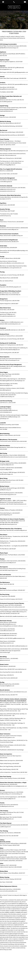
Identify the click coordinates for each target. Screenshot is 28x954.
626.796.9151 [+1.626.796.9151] (12, 312)
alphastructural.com (5, 660)
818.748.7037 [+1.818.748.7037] (11, 67)
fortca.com (24, 691)
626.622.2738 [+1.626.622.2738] (14, 769)
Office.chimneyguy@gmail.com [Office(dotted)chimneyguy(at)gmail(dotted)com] (7, 164)
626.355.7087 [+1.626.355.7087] (14, 835)
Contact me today (12, 895)
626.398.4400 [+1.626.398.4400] (24, 825)
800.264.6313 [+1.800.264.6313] (21, 541)
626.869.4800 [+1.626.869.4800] (22, 463)
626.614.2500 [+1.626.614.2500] (23, 858)
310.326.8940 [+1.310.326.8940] (16, 889)
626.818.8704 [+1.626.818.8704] (22, 78)
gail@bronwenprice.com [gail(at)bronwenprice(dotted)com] (19, 638)
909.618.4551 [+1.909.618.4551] (17, 832)
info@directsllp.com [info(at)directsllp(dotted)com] (5, 294)
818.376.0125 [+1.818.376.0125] (9, 504)
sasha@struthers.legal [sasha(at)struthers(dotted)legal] (5, 650)
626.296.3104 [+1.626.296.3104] (10, 309)
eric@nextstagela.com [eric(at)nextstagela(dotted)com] (5, 376)
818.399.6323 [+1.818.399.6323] (21, 378)
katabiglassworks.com (21, 786)
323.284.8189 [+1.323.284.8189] (13, 163)
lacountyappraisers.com (6, 69)
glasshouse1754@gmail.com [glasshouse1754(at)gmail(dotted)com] (7, 314)
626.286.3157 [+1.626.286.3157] (15, 352)
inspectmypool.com (13, 570)
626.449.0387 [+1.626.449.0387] (15, 763)
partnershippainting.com (6, 514)
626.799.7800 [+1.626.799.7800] (8, 638)
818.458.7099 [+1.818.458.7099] (4, 394)
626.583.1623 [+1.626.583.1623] (21, 472)
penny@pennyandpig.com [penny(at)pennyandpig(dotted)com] (21, 250)
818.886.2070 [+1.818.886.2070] (14, 241)
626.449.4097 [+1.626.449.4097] (15, 513)
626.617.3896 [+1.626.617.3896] (10, 92)
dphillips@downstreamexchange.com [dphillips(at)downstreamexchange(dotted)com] (9, 47)
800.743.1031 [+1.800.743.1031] (23, 46)
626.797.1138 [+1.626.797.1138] (22, 850)
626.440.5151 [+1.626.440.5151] (12, 117)
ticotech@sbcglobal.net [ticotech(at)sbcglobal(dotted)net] (6, 101)
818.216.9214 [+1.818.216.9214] (7, 235)
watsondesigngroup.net (6, 412)
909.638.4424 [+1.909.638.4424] (21, 455)
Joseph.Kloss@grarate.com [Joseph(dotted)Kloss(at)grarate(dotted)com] (7, 464)
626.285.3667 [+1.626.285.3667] (20, 221)
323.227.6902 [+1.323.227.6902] (21, 554)
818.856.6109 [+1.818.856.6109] (13, 784)
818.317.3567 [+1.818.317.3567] (9, 366)
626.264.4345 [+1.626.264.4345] (10, 72)
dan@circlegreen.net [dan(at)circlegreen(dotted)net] (5, 826)
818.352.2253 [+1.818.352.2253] (3, 737)
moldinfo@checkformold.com (7, 457)
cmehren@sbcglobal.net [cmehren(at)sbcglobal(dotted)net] (6, 181)
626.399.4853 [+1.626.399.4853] (21, 778)
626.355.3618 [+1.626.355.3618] (10, 87)
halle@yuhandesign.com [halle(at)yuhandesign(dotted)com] (14, 416)
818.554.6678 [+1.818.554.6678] (21, 135)
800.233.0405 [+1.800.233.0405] (19, 132)
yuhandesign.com (4, 418)
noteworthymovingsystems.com (8, 494)
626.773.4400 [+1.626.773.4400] (13, 214)
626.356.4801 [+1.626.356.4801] (13, 633)
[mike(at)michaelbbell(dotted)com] (25, 2)
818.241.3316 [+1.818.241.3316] (18, 672)
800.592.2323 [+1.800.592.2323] (15, 441)
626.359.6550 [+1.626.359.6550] (11, 596)
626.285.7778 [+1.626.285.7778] (14, 694)
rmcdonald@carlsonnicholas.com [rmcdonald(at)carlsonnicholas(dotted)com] (8, 635)
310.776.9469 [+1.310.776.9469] (13, 383)
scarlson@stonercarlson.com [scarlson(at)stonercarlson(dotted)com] (7, 630)
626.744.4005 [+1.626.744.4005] (22, 857)
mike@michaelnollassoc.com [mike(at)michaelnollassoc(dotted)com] (20, 616)
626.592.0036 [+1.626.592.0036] (14, 277)
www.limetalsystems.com (14, 324)
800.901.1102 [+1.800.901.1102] (14, 678)
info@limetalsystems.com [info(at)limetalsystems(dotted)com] (16, 322)
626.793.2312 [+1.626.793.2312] (17, 435)
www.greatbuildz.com (5, 368)
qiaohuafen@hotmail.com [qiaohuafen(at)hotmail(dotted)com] (21, 84)
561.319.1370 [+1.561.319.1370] (21, 330)
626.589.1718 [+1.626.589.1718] (10, 584)
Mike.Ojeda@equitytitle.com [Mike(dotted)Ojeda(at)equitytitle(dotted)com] (7, 819)
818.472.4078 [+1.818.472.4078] (22, 107)
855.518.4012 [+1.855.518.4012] (19, 860)
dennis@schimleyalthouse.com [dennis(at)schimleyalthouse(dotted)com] (7, 624)
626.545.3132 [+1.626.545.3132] (18, 879)
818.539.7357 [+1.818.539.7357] (12, 394)
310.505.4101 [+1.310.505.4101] (20, 740)
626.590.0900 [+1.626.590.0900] (15, 374)
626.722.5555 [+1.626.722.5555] (12, 402)
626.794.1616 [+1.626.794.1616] (19, 480)
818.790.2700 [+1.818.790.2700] (3, 55)
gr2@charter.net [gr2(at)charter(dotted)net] (19, 67)
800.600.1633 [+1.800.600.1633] (10, 749)
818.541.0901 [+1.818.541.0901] (23, 441)
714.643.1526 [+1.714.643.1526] (9, 882)
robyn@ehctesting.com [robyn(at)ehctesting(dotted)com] (17, 235)
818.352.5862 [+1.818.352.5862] (18, 158)
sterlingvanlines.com (5, 543)
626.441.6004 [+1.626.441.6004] (18, 492)
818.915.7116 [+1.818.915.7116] (11, 84)
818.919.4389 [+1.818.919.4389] (11, 250)
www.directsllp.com (15, 294)
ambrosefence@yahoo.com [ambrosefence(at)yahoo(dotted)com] (7, 263)
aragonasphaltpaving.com (6, 111)
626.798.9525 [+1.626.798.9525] (21, 187)
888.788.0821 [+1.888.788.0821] (14, 522)
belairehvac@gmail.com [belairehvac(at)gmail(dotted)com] (14, 349)
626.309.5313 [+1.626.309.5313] (15, 197)
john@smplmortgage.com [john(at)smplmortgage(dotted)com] (6, 474)
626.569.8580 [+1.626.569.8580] (18, 467)
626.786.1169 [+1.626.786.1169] (20, 275)
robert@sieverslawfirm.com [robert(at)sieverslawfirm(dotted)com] (7, 643)
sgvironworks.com (17, 267)
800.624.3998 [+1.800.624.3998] (3, 324)
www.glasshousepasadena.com (8, 316)
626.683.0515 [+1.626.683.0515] (8, 616)
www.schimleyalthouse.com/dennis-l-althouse (11, 626)
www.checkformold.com (21, 457)
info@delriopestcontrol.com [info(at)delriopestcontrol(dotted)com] (7, 806)
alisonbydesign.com (20, 380)
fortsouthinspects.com (13, 360)
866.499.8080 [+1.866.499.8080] (18, 867)
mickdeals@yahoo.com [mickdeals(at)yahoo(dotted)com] (6, 267)
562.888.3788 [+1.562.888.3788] (3, 522)
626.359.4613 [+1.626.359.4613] (17, 691)
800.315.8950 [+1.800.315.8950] (3, 449)
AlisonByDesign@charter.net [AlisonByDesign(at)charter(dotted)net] (7, 380)
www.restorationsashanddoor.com (8, 891)
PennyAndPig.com (4, 252)
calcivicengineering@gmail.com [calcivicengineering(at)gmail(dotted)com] (7, 798)
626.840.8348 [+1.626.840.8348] (12, 622)
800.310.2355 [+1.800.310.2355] (13, 865)
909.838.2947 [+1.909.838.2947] (21, 590)
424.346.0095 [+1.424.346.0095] (3, 570)
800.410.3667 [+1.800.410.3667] (14, 303)
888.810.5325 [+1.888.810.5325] (3, 578)
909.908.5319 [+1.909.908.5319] (3, 143)
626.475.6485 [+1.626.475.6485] (17, 817)
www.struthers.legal (5, 652)
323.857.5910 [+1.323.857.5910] (24, 545)
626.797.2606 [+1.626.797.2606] (15, 424)
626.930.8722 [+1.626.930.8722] (14, 804)
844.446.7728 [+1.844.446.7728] (3, 360)
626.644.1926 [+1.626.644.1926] (17, 766)
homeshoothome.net (5, 482)
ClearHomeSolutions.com (20, 504)
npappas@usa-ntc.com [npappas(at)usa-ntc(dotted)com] (5, 814)
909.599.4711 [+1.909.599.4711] (10, 675)
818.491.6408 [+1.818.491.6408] (19, 760)
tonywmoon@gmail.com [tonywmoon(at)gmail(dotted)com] (6, 469)
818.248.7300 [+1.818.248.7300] (11, 150)
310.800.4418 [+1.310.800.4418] (9, 170)
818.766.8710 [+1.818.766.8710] (19, 345)
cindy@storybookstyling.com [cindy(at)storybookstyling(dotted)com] (7, 396)
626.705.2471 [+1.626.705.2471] (19, 599)
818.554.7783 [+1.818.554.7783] (16, 613)
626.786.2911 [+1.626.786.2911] (10, 530)
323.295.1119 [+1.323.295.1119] (17, 745)
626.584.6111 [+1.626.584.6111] (19, 510)
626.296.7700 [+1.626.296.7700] (3, 155)
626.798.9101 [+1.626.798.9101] (24, 851)
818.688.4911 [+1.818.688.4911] (4, 416)
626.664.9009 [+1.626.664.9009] (12, 179)
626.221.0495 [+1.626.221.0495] (19, 336)
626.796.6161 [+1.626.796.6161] (11, 629)
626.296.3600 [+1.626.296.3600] (10, 646)
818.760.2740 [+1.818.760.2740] (4, 349)
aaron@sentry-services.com (7, 607)
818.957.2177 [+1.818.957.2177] (17, 123)
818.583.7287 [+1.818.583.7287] (11, 669)
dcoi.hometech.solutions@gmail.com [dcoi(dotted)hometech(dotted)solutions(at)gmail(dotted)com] (9, 229)
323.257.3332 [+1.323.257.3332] (19, 61)
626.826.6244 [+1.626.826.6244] (13, 247)
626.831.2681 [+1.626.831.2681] (17, 258)
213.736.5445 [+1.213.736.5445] (14, 173)
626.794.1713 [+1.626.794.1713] (20, 99)
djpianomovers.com (5, 538)
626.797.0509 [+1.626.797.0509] (3, 855)
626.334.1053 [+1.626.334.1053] (24, 536)
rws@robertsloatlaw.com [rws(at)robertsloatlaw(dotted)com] (21, 646)
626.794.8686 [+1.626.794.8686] (3, 429)
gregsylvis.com (17, 286)
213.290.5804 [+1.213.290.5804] (11, 641)
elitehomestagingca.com (6, 385)
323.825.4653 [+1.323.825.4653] (17, 605)
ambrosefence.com (19, 263)
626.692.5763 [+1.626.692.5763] (9, 467)
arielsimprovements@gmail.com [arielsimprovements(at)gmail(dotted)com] (8, 562)
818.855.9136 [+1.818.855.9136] (12, 666)
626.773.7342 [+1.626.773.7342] (20, 812)
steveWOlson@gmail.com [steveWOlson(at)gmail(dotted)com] (20, 530)
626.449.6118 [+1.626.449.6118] (9, 286)
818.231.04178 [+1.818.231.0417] (3, 757)
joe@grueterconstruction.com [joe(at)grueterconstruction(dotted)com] (7, 189)
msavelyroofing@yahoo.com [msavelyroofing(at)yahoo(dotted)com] (7, 685)
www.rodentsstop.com (20, 669)
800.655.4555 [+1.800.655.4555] (22, 843)
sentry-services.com (20, 607)
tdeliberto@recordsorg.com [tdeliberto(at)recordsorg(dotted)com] (19, 611)
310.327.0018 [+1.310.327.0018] (19, 792)
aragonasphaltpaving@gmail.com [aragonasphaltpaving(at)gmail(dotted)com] (8, 109)
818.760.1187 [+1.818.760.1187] (12, 548)
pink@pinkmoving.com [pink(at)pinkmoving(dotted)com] (5, 489)
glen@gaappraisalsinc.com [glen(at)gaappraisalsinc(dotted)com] (21, 72)
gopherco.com (11, 737)
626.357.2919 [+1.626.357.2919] (20, 488)
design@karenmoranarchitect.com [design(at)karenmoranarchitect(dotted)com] (8, 89)
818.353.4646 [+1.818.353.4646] (21, 560)
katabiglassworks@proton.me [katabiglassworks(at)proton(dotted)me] (7, 786)
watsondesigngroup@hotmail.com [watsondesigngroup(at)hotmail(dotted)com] (8, 410)
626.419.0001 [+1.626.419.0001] (15, 684)
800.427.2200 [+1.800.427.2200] (16, 845)
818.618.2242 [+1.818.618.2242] (24, 227)
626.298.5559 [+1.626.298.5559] (11, 205)
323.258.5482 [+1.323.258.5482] (14, 658)
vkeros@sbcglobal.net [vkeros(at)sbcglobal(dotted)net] (5, 390)
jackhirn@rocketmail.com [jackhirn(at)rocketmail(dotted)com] (11, 330)
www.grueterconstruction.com (7, 191)
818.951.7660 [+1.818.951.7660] (23, 772)
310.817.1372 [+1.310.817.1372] (22, 873)
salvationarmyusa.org (5, 215)
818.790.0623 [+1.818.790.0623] (6, 613)
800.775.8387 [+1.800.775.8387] (11, 211)
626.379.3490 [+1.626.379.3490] (20, 388)
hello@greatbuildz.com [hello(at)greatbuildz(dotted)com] (19, 366)
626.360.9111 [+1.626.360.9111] (19, 126)
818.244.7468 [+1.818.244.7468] (15, 300)
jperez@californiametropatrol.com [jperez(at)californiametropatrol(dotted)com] (8, 524)
